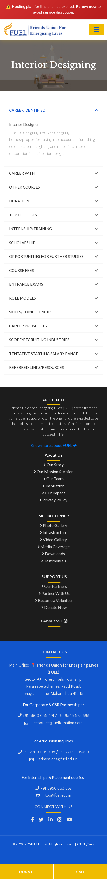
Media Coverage (55, 546)
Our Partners (57, 586)
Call (80, 872)
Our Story (54, 464)
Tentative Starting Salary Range (43, 353)
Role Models (22, 298)
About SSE (56, 620)
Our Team (53, 478)
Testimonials (54, 560)
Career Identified (27, 110)
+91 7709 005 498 (39, 752)
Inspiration (53, 485)
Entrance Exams (26, 284)
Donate (27, 872)
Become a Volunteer (57, 600)
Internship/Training (30, 228)
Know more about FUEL (53, 445)
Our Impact (53, 492)
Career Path (22, 173)
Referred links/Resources (36, 367)
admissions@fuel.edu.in (58, 759)
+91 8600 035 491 (38, 715)
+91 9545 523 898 (73, 715)
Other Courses (24, 187)
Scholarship (22, 242)
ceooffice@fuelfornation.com (58, 723)
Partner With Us (56, 593)
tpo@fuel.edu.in (58, 795)
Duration (19, 201)
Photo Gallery (54, 525)
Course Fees (21, 270)
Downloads (54, 553)
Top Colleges (23, 214)
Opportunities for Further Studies (46, 256)
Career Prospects (28, 326)
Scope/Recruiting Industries (39, 339)
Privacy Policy (53, 499)
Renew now (86, 6)
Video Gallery (54, 539)
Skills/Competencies (30, 312)
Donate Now (56, 607)
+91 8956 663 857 (55, 788)
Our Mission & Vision (53, 471)
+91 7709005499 (74, 752)
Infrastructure (54, 532)
